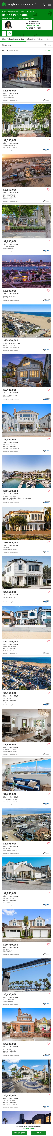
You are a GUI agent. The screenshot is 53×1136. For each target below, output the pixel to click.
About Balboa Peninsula (35, 39)
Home (4, 12)
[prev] (4, 71)
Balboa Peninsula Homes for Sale (13, 39)
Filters (47, 45)
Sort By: (5, 50)
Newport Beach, (8, 18)
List (49, 50)
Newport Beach (13, 12)
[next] (49, 71)
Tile (44, 50)
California (18, 18)
